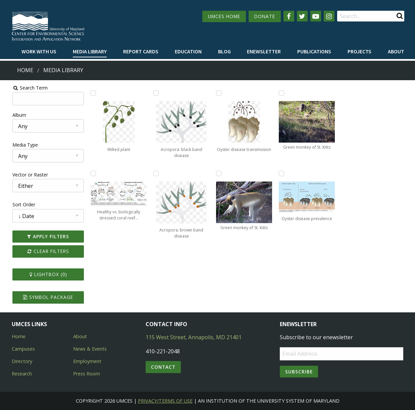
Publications (314, 51)
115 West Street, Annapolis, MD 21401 (194, 337)
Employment (87, 361)
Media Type (17, 145)
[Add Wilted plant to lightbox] (88, 93)
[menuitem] (38, 51)
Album (11, 115)
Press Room (86, 373)
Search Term (22, 88)
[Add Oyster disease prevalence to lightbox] (284, 173)
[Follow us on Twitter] (302, 16)
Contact (163, 367)
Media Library (90, 51)
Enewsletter (264, 51)
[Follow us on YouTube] (315, 16)
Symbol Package (41, 297)
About (396, 51)
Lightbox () (41, 274)
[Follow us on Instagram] (329, 16)
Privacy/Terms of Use (165, 401)
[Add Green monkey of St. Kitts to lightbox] (219, 173)
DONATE (264, 16)
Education (188, 51)
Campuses (23, 349)
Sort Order (15, 204)
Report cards (140, 51)
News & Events (90, 349)
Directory (22, 361)
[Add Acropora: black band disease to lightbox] (153, 93)
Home (25, 70)
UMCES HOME (224, 16)
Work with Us (38, 51)
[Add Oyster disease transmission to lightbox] (219, 93)
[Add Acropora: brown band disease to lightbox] (153, 173)
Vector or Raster (22, 174)
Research (22, 373)
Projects (359, 51)
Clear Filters (41, 251)
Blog (224, 51)
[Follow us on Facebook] (288, 16)
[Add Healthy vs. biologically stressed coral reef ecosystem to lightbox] (88, 173)
